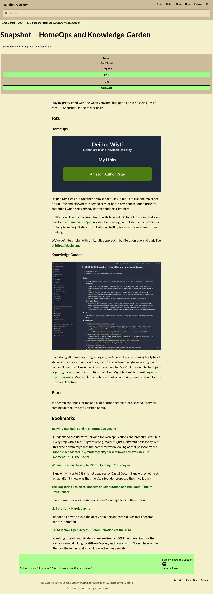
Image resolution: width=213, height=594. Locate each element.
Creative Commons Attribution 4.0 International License (103, 582)
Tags (188, 580)
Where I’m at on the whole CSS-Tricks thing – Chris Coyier (91, 465)
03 (27, 23)
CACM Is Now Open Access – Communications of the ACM (91, 530)
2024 (20, 23)
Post (12, 23)
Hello (169, 4)
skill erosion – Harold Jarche (71, 508)
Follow (198, 4)
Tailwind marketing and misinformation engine (84, 429)
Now (178, 4)
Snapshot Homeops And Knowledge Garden (56, 23)
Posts (159, 4)
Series (204, 580)
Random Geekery (16, 5)
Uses (195, 580)
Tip (207, 4)
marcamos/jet (81, 222)
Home (4, 23)
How (187, 4)
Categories (177, 580)
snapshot (107, 87)
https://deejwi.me (67, 245)
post (106, 74)
